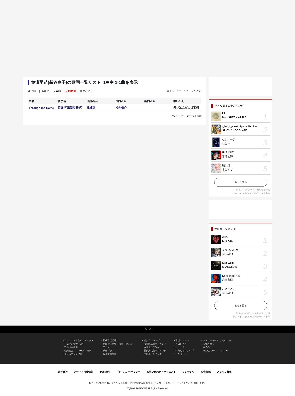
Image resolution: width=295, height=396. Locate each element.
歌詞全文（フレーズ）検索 (77, 350)
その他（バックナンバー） (216, 350)
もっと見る (241, 182)
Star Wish (228, 262)
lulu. (224, 113)
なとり (226, 143)
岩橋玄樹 (227, 279)
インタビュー (182, 354)
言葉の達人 (208, 347)
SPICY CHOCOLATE (234, 130)
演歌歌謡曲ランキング (155, 343)
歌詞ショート (182, 340)
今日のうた (181, 343)
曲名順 (72, 91)
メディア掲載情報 (83, 371)
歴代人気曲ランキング (155, 350)
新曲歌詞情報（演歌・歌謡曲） (119, 343)
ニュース (180, 347)
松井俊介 (121, 107)
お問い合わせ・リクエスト (161, 371)
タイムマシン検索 (73, 354)
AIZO (225, 236)
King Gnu (227, 240)
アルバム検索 (71, 347)
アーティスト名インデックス (79, 340)
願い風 (226, 165)
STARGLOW (229, 266)
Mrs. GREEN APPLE (234, 117)
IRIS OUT (228, 152)
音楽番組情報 (109, 354)
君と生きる (228, 288)
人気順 (57, 91)
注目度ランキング (153, 354)
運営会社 (63, 371)
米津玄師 (227, 156)
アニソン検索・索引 (74, 343)
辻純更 (91, 107)
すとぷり (227, 169)
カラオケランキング (154, 347)
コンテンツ (188, 371)
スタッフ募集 (224, 371)
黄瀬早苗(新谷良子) (70, 107)
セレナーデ (228, 139)
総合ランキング (152, 340)
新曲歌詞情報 (109, 340)
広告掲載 (206, 371)
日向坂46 (227, 253)
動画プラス (108, 350)
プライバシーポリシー (128, 371)
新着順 (45, 91)
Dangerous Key (231, 275)
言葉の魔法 (208, 343)
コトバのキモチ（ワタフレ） (217, 340)
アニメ (106, 347)
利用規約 (104, 371)
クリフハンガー (231, 249)
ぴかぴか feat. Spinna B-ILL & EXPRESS (246, 126)
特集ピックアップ (185, 350)
